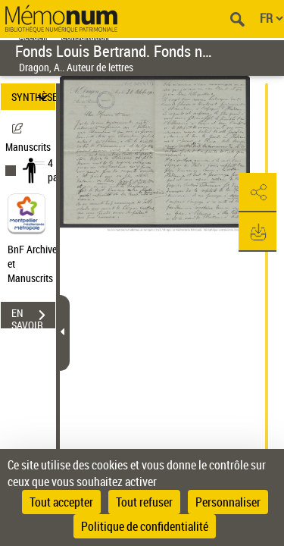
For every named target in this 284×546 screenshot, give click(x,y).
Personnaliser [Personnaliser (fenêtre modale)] (228, 502)
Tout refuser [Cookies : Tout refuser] (144, 502)
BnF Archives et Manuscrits (36, 263)
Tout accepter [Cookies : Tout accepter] (61, 502)
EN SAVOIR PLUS (33, 317)
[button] (257, 192)
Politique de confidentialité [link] (144, 526)
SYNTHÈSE (33, 96)
